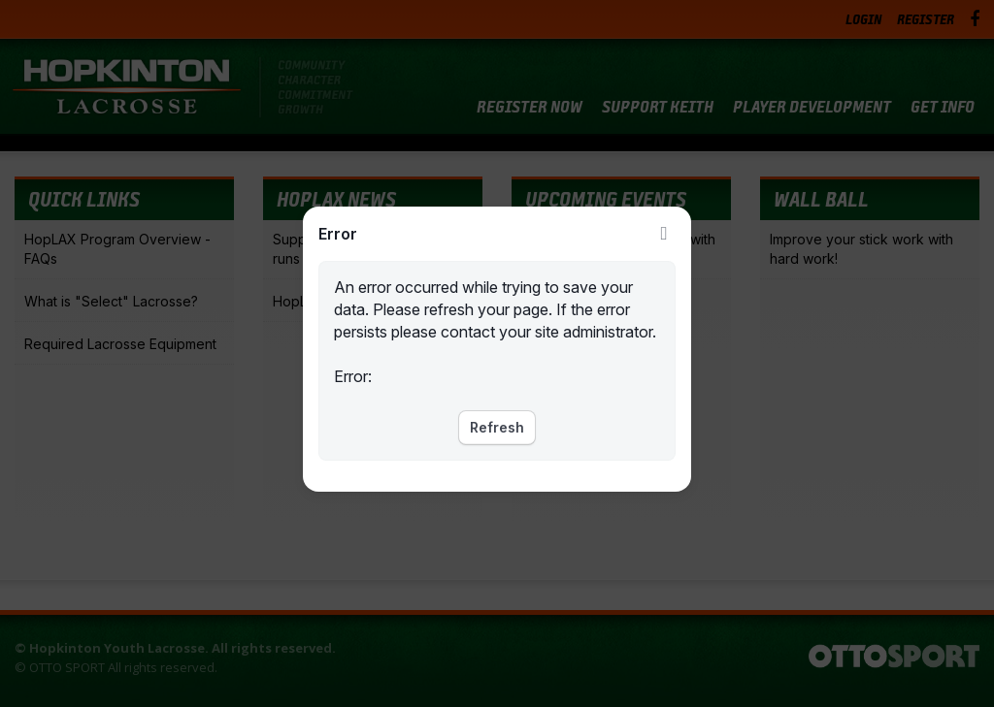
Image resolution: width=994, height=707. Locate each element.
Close (664, 233)
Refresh (497, 427)
